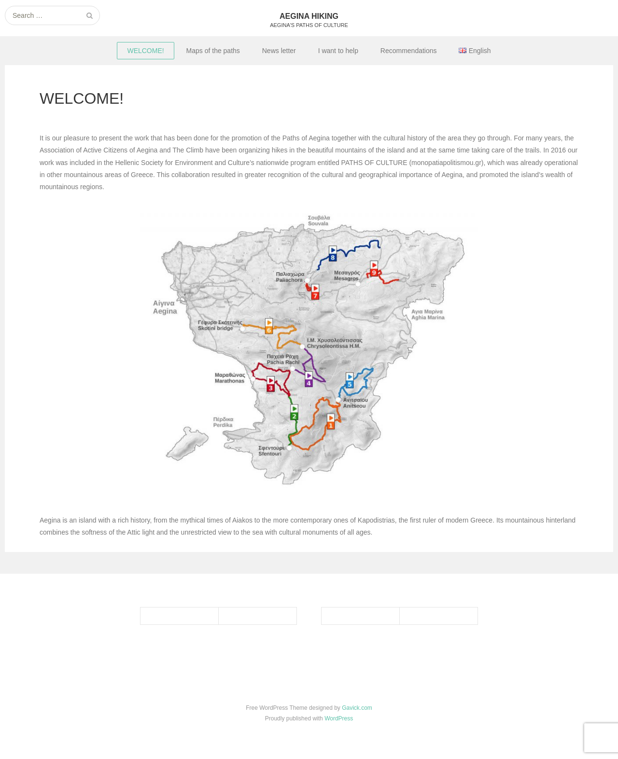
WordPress (338, 718)
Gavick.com (357, 707)
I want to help (338, 51)
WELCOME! (145, 51)
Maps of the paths (213, 51)
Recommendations (408, 51)
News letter (279, 51)
